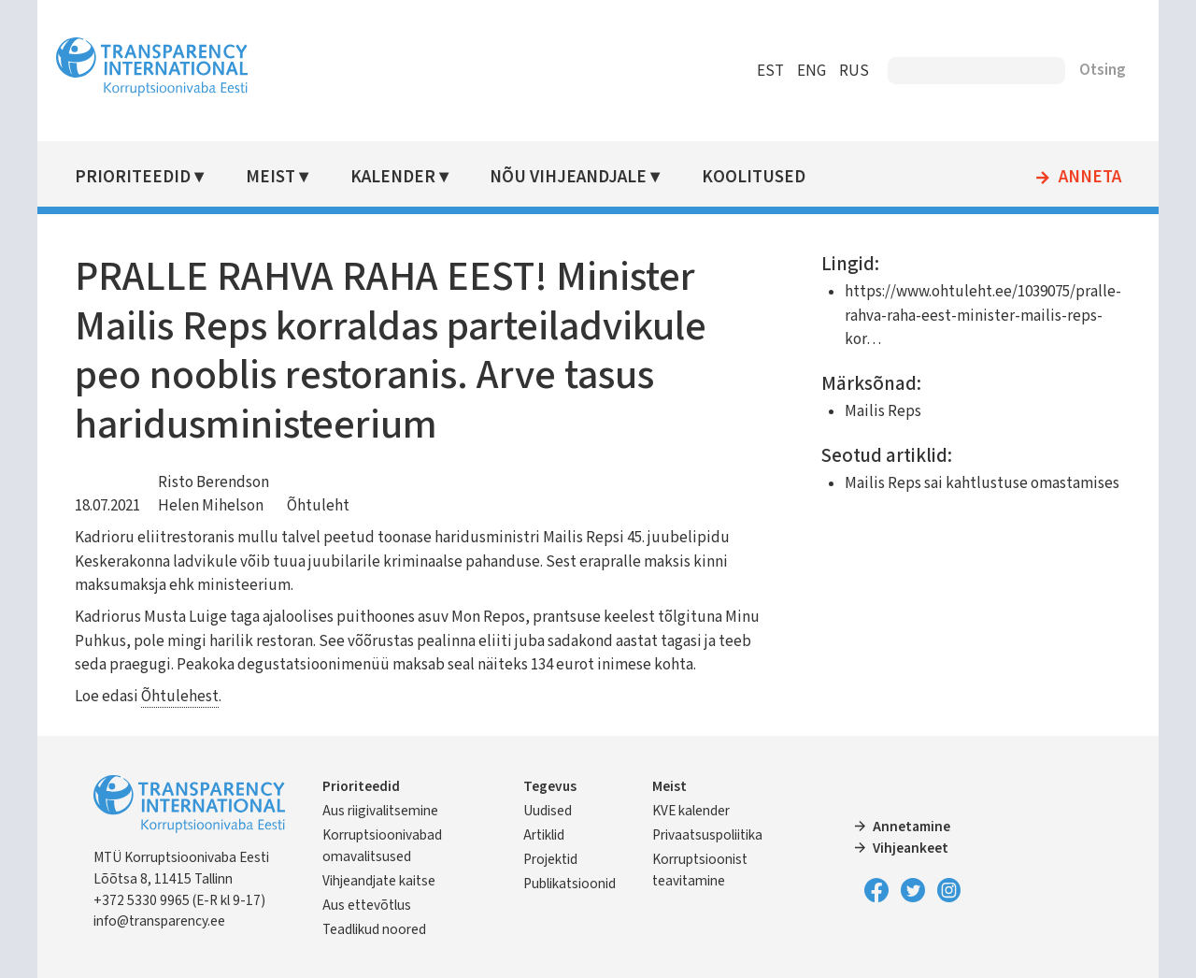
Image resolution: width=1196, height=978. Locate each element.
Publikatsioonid (569, 883)
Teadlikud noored (374, 929)
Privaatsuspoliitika (707, 835)
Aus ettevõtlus (366, 905)
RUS (854, 71)
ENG (811, 71)
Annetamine (911, 826)
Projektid (550, 859)
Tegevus (550, 786)
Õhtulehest (180, 696)
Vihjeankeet (910, 848)
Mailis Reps (883, 411)
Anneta (1090, 177)
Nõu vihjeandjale (568, 177)
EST (770, 71)
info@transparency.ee (159, 921)
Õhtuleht (318, 506)
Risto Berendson (213, 482)
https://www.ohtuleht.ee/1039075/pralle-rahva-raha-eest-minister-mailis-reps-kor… (983, 315)
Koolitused (753, 177)
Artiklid (543, 835)
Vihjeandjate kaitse (378, 880)
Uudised (547, 810)
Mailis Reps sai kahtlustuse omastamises (982, 483)
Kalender (392, 177)
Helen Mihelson (210, 506)
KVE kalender (691, 810)
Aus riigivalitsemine (380, 810)
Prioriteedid (133, 177)
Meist (270, 177)
